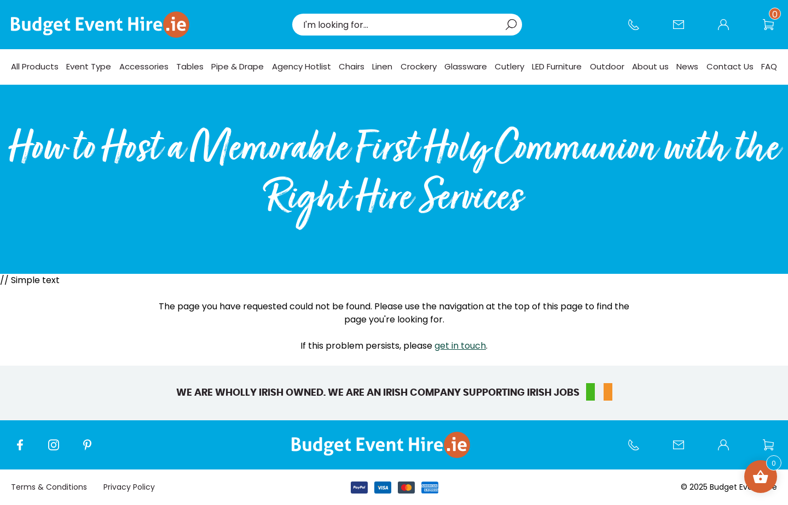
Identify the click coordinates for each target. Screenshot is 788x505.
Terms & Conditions (49, 486)
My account (729, 30)
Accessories (144, 66)
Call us (639, 30)
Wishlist (774, 30)
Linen (382, 66)
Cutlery (509, 66)
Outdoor (607, 66)
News (687, 66)
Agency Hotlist (301, 66)
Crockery (419, 66)
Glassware (465, 66)
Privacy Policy (129, 486)
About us (650, 66)
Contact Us (684, 30)
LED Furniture (557, 66)
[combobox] (402, 25)
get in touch (460, 345)
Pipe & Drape (237, 66)
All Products (35, 66)
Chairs (351, 66)
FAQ (769, 66)
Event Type (88, 66)
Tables (190, 66)
